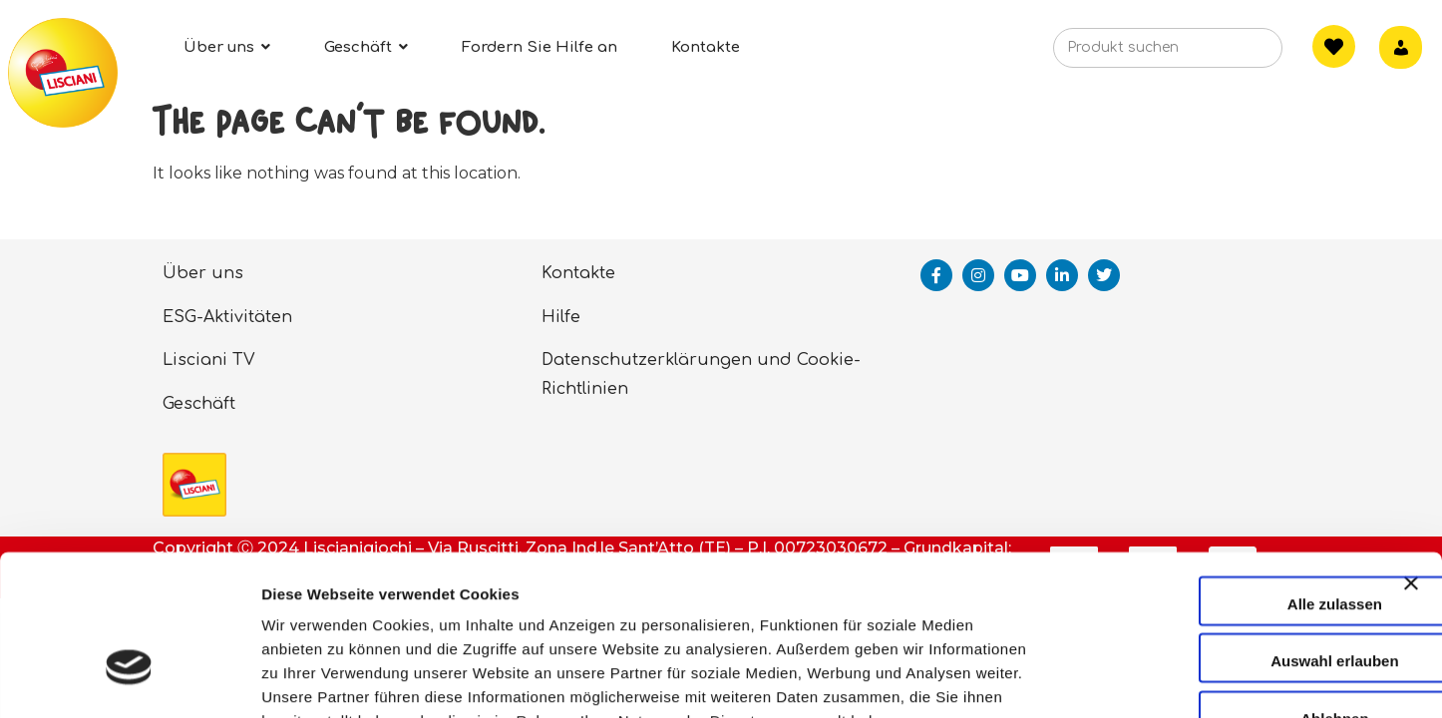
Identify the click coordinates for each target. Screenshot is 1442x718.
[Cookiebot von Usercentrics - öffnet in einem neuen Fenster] (129, 679)
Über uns (203, 273)
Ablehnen (1225, 593)
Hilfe (560, 317)
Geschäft (199, 404)
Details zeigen (1060, 678)
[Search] (1236, 54)
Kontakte (578, 273)
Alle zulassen (1224, 479)
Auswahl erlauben (1224, 537)
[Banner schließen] (1411, 477)
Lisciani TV (209, 360)
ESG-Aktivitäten (227, 317)
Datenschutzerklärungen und (666, 360)
